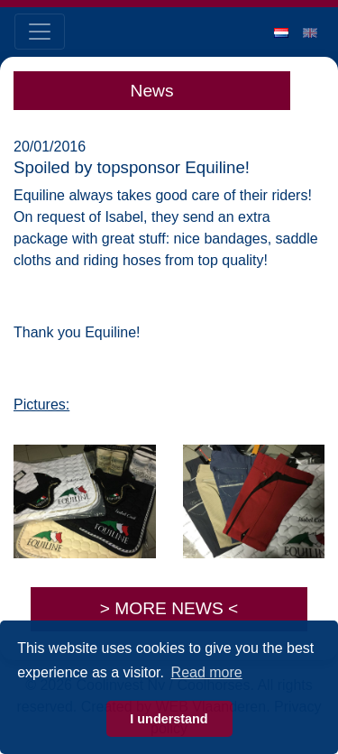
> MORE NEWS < (169, 608)
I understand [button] (168, 719)
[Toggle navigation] (39, 32)
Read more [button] (206, 672)
